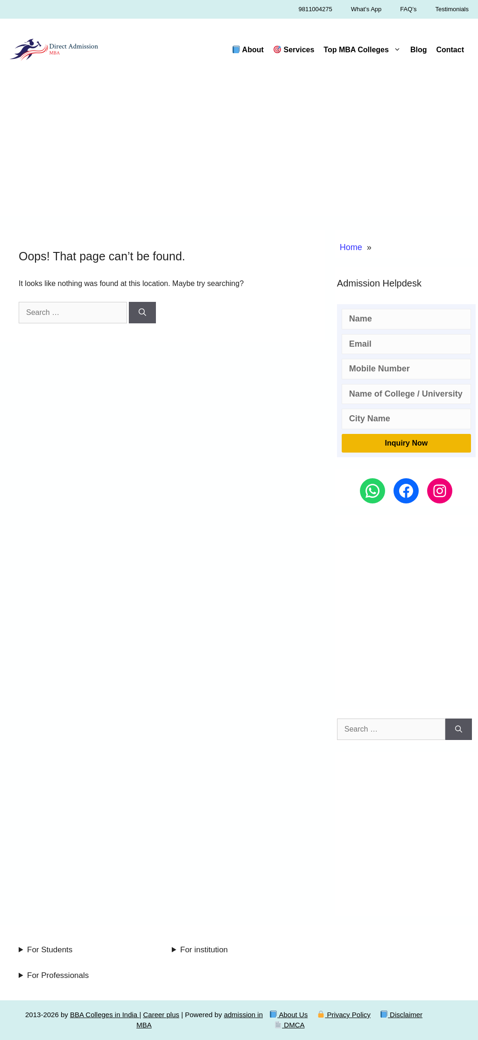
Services (294, 50)
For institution (204, 949)
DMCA (289, 1025)
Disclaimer (401, 1015)
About (248, 50)
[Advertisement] (239, 151)
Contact (450, 50)
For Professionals (58, 975)
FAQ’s (408, 9)
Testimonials (452, 9)
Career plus (161, 1015)
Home (351, 247)
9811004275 (315, 9)
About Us (289, 1015)
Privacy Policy (344, 1015)
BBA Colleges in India (104, 1015)
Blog (418, 50)
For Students (49, 949)
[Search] (142, 312)
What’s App (366, 9)
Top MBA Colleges (364, 50)
